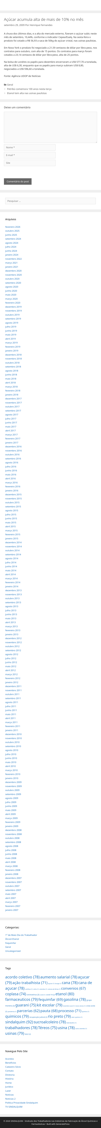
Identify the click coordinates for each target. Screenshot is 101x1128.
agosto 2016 (11, 462)
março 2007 (11, 901)
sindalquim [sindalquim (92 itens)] (19, 1022)
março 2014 (11, 578)
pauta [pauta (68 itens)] (49, 1010)
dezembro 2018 (13, 354)
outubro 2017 (12, 406)
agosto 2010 (11, 750)
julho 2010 (10, 754)
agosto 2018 (11, 370)
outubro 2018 (12, 362)
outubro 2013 (12, 598)
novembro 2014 (13, 546)
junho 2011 (11, 710)
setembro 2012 (13, 650)
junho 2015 (11, 518)
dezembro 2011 (13, 686)
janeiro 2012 (11, 682)
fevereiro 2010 (12, 774)
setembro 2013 (13, 602)
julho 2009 (10, 802)
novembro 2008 (13, 834)
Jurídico (9, 1086)
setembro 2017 (13, 410)
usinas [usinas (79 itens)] (14, 1033)
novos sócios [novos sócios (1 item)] (80, 1006)
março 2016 (11, 482)
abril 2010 (10, 766)
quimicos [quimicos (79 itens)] (17, 1016)
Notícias (9, 1094)
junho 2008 (11, 854)
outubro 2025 (12, 230)
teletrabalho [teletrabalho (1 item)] (71, 1023)
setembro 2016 (13, 458)
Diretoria (9, 1074)
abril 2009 (10, 814)
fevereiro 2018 (12, 390)
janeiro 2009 (11, 826)
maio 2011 (10, 714)
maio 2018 (10, 378)
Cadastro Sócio (13, 1066)
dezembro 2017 (13, 398)
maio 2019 (10, 334)
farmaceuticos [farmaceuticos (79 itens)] (21, 999)
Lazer (8, 1090)
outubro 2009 (12, 790)
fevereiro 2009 (12, 822)
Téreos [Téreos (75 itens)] (47, 1027)
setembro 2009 (13, 794)
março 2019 (11, 342)
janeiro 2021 (11, 266)
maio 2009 (10, 810)
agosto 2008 (11, 846)
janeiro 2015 (11, 538)
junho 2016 (11, 470)
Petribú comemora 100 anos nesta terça (29, 89)
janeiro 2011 (11, 730)
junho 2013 (11, 614)
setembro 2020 (13, 282)
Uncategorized (13, 950)
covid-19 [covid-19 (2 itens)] (50, 994)
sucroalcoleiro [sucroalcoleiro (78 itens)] (50, 1021)
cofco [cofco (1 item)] (36, 989)
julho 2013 (10, 610)
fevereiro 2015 (12, 534)
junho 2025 (11, 234)
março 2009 (11, 818)
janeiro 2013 (11, 634)
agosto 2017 (11, 414)
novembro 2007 (13, 882)
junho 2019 (11, 330)
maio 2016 (10, 474)
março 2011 (11, 722)
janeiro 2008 (11, 874)
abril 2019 (10, 338)
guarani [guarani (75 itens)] (25, 1005)
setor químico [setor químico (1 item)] (76, 1017)
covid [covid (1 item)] (42, 995)
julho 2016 (10, 466)
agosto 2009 (11, 798)
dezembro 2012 (13, 638)
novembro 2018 (13, 358)
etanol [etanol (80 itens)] (64, 993)
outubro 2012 (12, 646)
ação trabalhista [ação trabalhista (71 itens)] (29, 982)
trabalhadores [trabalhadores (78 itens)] (21, 1027)
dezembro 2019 (13, 306)
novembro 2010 (13, 738)
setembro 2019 (13, 318)
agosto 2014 (11, 558)
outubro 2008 (12, 838)
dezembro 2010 (13, 734)
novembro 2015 (13, 498)
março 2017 (11, 434)
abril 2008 (10, 862)
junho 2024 (11, 250)
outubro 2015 (12, 502)
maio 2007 (10, 893)
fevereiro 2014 (12, 582)
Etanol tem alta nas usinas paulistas (27, 93)
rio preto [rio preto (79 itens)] (59, 1016)
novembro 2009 (13, 786)
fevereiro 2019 (12, 346)
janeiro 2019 (11, 350)
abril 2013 (10, 622)
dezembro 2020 (13, 270)
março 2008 (11, 866)
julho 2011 (10, 706)
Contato (9, 1070)
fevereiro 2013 (12, 630)
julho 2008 (10, 850)
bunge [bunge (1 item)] (58, 983)
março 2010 (11, 770)
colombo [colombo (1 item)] (43, 989)
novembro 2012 (13, 642)
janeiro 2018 (11, 394)
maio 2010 (10, 762)
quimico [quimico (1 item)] (85, 1011)
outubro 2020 (12, 278)
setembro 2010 (13, 746)
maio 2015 (10, 522)
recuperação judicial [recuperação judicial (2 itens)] (38, 1017)
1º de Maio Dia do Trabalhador (21, 934)
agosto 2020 (11, 286)
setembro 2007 (13, 890)
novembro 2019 (13, 310)
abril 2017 (10, 430)
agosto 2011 (11, 702)
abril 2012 (10, 670)
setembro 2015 (13, 506)
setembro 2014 (13, 554)
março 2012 (11, 674)
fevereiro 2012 (12, 678)
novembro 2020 (13, 274)
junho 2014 (11, 566)
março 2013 (11, 626)
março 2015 (11, 530)
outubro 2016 (12, 454)
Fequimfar (10, 942)
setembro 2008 (13, 842)
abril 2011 (10, 718)
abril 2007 (10, 898)
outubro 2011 (12, 694)
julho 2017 (10, 418)
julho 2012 (10, 658)
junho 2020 (11, 290)
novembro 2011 (13, 690)
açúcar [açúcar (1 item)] (51, 983)
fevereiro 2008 (12, 870)
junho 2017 (11, 422)
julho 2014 (10, 562)
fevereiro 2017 (12, 438)
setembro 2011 (13, 698)
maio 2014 (10, 570)
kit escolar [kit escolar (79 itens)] (49, 1004)
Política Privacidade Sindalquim (21, 1102)
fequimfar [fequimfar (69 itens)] (50, 999)
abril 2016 (10, 478)
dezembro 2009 (13, 782)
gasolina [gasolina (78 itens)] (74, 999)
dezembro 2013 (13, 590)
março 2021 (11, 262)
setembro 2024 (13, 238)
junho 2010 (11, 758)
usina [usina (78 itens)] (66, 1027)
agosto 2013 (11, 606)
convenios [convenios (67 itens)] (73, 988)
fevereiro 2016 (12, 486)
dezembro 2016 (13, 446)
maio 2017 (10, 426)
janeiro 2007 (11, 909)
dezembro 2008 (13, 830)
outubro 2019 (12, 314)
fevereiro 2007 (12, 906)
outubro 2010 (12, 742)
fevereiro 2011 (12, 726)
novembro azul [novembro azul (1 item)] (69, 1006)
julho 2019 (10, 326)
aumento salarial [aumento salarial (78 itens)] (58, 976)
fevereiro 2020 (12, 302)
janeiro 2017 (11, 442)
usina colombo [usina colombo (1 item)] (81, 1028)
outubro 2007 (12, 885)
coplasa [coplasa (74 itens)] (15, 993)
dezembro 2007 (13, 878)
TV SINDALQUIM (13, 1106)
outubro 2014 (12, 550)
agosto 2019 (11, 322)
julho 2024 (10, 246)
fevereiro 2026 (12, 226)
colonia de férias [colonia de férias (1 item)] (54, 989)
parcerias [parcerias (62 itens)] (28, 1010)
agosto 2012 (11, 654)
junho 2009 (11, 806)
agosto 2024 (11, 242)
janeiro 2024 (11, 254)
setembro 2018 (13, 366)
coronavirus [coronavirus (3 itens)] (33, 994)
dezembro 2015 (13, 494)
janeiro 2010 (11, 778)
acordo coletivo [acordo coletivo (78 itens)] (22, 976)
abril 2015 (10, 526)
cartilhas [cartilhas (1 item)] (29, 989)
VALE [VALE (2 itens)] (28, 1034)
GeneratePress (62, 1124)
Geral (10, 84)
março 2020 (11, 298)
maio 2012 (10, 666)
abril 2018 (10, 382)
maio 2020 (10, 294)
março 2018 (11, 386)
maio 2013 (10, 618)
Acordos (9, 1058)
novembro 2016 (13, 450)
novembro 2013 (13, 594)
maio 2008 (10, 858)
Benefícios (10, 1062)
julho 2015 (10, 514)
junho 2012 (11, 662)
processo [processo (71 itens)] (69, 1010)
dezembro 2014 (13, 542)
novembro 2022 (13, 258)
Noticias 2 (10, 1098)
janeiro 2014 (11, 586)
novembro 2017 (13, 402)
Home (8, 1082)
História (9, 1078)
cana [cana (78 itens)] (70, 982)
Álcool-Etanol (12, 938)
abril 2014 (10, 574)
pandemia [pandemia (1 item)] (12, 1011)
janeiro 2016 (11, 490)
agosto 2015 (11, 510)
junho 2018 (11, 374)
